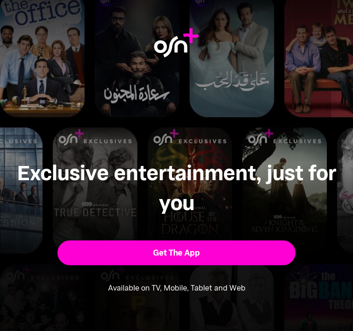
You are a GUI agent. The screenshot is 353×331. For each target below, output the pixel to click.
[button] (176, 252)
